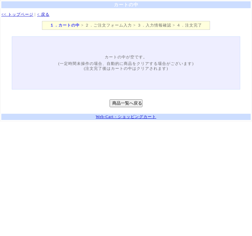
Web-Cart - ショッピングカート (126, 116)
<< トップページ (17, 14)
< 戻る (43, 14)
